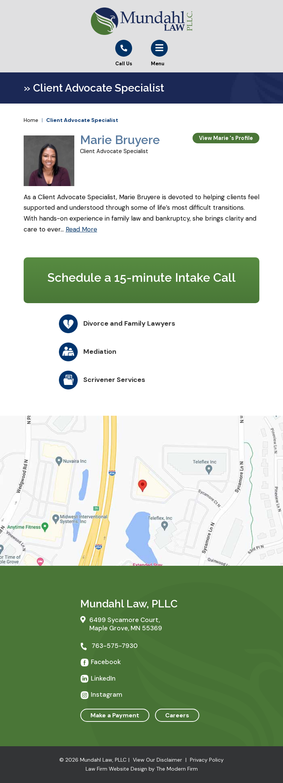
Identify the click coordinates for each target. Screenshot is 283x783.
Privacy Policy (207, 759)
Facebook (106, 662)
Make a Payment (114, 715)
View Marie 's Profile (226, 138)
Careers (177, 715)
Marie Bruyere (120, 140)
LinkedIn (103, 678)
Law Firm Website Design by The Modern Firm (142, 768)
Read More (81, 229)
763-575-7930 (115, 646)
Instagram (106, 694)
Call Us (123, 63)
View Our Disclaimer (157, 759)
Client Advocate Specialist (114, 151)
